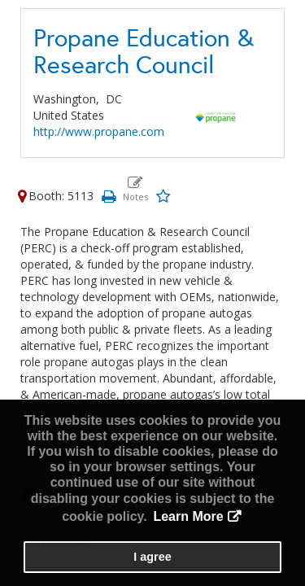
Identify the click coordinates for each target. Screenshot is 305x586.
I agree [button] (152, 556)
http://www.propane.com (98, 131)
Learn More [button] (188, 516)
